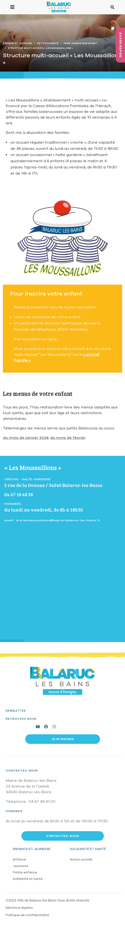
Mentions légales (19, 907)
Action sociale (81, 859)
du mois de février (67, 437)
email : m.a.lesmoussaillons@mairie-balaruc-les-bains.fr (52, 520)
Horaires (14, 811)
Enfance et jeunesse (31, 849)
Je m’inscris (62, 739)
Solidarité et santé (28, 878)
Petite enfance (25, 872)
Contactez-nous (22, 770)
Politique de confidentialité (27, 915)
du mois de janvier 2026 (26, 437)
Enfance (19, 859)
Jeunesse (20, 866)
